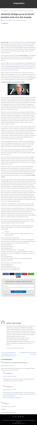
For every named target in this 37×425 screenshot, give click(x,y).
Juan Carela (12, 20)
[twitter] (15, 417)
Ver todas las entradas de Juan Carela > (16, 348)
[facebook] (13, 417)
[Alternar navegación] (18, 7)
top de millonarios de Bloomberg (12, 66)
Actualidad (6, 10)
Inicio (2, 10)
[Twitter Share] (11, 274)
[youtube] (18, 417)
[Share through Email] (18, 276)
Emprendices (22, 423)
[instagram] (20, 417)
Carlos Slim (14, 45)
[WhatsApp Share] (31, 274)
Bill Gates (19, 45)
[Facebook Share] (6, 274)
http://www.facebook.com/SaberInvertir (12, 397)
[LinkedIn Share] (18, 274)
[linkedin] (22, 417)
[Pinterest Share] (24, 274)
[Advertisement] (18, 32)
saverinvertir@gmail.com (29, 394)
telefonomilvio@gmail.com (9, 395)
